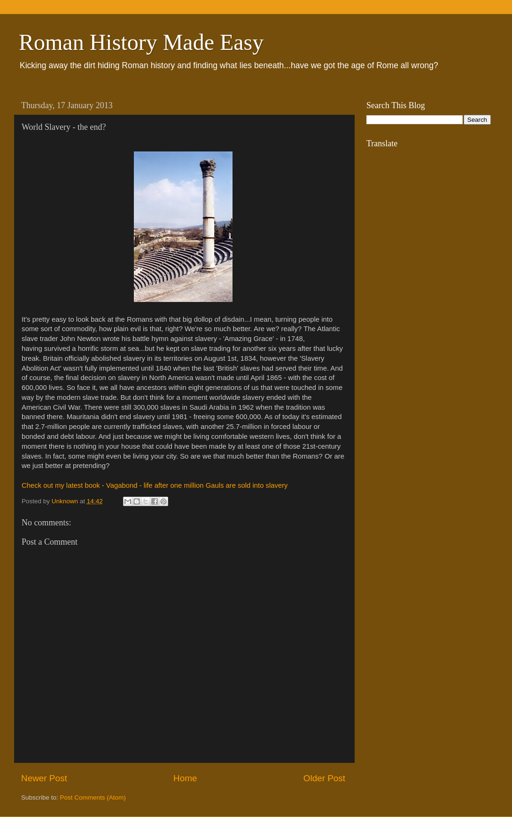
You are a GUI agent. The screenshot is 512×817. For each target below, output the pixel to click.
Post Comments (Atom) (93, 797)
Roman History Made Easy (141, 42)
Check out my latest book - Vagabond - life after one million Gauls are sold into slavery (155, 485)
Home (185, 778)
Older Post (324, 778)
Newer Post (44, 778)
